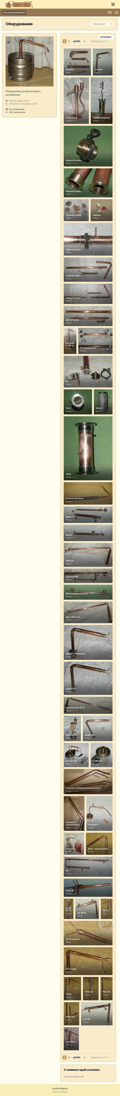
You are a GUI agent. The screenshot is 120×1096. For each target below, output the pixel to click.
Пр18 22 (70, 560)
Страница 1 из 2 (99, 41)
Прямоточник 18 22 (75, 707)
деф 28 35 (71, 689)
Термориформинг (101, 118)
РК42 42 (89, 992)
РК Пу (106, 910)
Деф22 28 (89, 735)
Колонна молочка (74, 498)
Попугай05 (71, 735)
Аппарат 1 (71, 849)
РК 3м (69, 994)
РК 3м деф (71, 969)
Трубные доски (73, 215)
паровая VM (72, 577)
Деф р (69, 535)
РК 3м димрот (73, 939)
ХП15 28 (70, 890)
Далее (76, 41)
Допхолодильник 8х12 (77, 593)
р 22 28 (86, 1019)
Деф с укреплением (98, 849)
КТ (67, 381)
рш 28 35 (81, 913)
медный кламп (73, 249)
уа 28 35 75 (68, 909)
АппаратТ (97, 761)
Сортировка (106, 37)
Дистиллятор (72, 320)
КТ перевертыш (88, 348)
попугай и (71, 1042)
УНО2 (98, 408)
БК (67, 870)
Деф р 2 (70, 517)
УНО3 (68, 408)
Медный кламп (73, 160)
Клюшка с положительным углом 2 (83, 788)
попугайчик (71, 118)
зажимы (97, 215)
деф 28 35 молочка (75, 653)
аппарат (70, 69)
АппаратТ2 (71, 761)
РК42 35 (106, 992)
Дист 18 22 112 (73, 617)
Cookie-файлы (60, 1088)
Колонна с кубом (70, 344)
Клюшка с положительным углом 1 (74, 824)
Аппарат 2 (93, 824)
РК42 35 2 (70, 1017)
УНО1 (68, 474)
